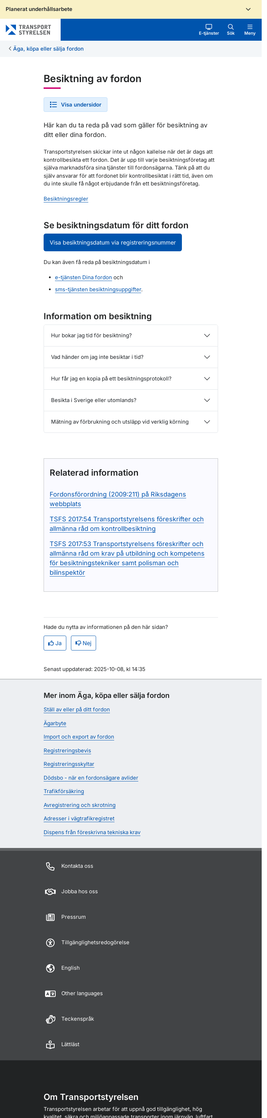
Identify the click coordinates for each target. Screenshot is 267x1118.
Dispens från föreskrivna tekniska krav (92, 832)
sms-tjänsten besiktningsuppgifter (98, 289)
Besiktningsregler (66, 198)
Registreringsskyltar (69, 764)
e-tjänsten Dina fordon (83, 277)
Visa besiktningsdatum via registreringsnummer (113, 242)
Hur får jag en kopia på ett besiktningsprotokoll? (111, 378)
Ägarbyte (55, 723)
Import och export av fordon (79, 736)
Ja (55, 643)
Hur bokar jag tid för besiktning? (91, 335)
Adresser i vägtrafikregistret (79, 818)
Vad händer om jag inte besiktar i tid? (97, 357)
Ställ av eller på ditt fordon (77, 709)
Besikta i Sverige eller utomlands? (94, 400)
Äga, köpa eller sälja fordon (48, 48)
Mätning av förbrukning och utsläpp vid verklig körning (120, 421)
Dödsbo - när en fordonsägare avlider (91, 777)
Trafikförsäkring (64, 791)
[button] (209, 30)
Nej (83, 643)
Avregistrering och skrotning (80, 805)
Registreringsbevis (67, 750)
